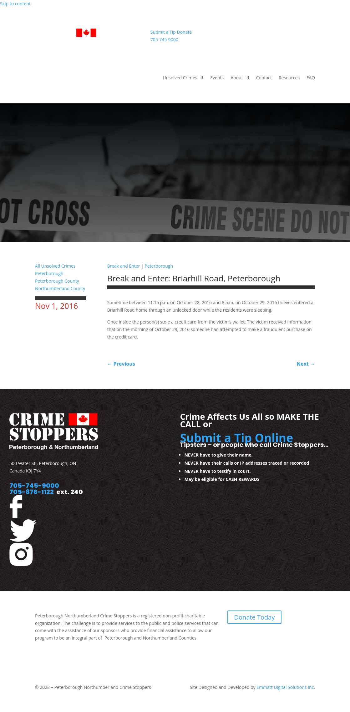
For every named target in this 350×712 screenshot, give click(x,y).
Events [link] (217, 78)
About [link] (237, 78)
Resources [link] (289, 78)
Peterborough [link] (49, 273)
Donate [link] (184, 32)
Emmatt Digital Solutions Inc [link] (285, 687)
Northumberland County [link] (60, 288)
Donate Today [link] (254, 617)
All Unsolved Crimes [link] (55, 266)
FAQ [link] (311, 78)
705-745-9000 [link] (164, 39)
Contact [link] (264, 78)
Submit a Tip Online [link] (236, 438)
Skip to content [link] (15, 4)
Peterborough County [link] (57, 281)
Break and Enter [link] (123, 266)
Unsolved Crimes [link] (180, 78)
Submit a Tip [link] (163, 32)
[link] (88, 46)
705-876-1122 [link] (31, 491)
